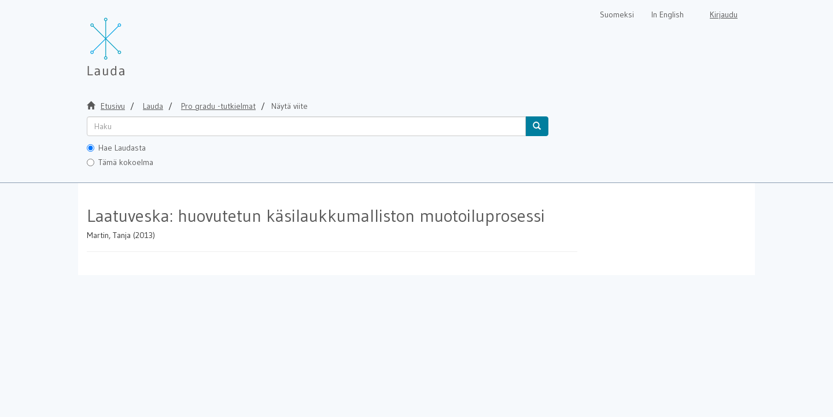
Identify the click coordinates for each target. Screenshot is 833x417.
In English (667, 14)
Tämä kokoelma (120, 162)
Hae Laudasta (116, 147)
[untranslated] (306, 126)
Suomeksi (617, 14)
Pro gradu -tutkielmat (218, 106)
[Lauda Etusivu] (130, 40)
